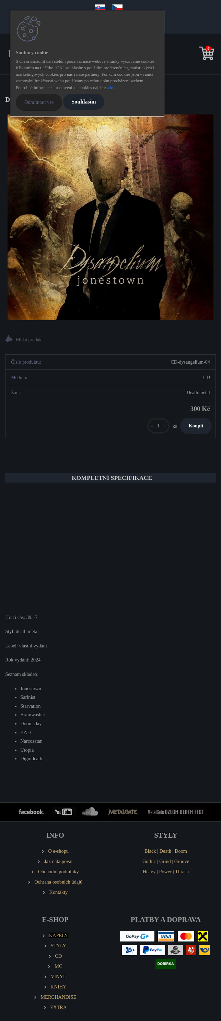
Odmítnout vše (39, 102)
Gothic (149, 861)
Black (150, 851)
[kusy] (158, 426)
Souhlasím (83, 102)
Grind (165, 861)
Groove (181, 861)
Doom (181, 851)
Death (165, 851)
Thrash (182, 871)
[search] (196, 54)
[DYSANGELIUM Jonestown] (110, 217)
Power (165, 871)
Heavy (149, 871)
